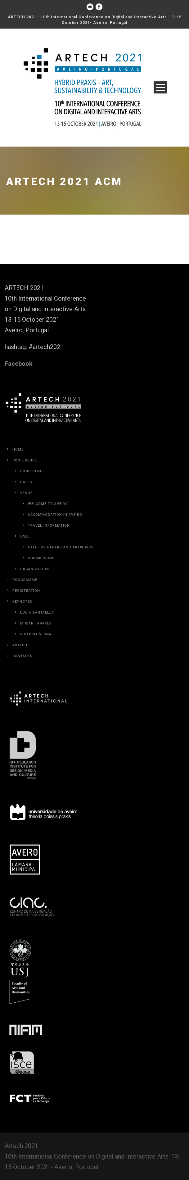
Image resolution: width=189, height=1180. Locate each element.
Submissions (41, 558)
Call (24, 536)
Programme (24, 580)
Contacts (22, 656)
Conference (24, 460)
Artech (19, 645)
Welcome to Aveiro (48, 504)
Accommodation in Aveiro (55, 515)
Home (18, 449)
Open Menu (160, 87)
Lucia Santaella (37, 612)
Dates (26, 482)
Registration (26, 591)
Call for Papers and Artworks (61, 547)
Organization (34, 569)
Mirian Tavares (36, 623)
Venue (26, 493)
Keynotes (22, 602)
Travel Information (49, 526)
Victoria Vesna (36, 634)
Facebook (19, 363)
